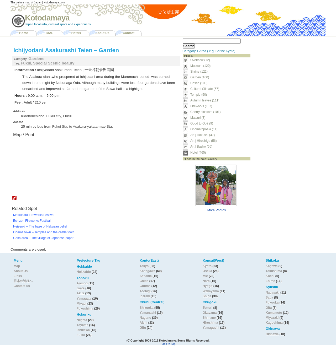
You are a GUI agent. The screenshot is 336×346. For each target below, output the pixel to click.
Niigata (82, 320)
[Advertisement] (285, 69)
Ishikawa (84, 330)
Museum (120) (202, 66)
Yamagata (84, 298)
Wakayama (211, 291)
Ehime (270, 281)
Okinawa (272, 334)
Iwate (81, 288)
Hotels (76, 33)
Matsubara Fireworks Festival (33, 215)
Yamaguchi (211, 327)
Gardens (36, 58)
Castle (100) (198, 83)
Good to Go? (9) (201, 123)
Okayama (210, 313)
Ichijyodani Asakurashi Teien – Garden (66, 50)
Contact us (22, 286)
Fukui (26, 63)
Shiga (207, 296)
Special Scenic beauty (54, 63)
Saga (269, 297)
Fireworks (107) (201, 106)
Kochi (270, 276)
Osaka (207, 271)
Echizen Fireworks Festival (32, 221)
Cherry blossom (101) (205, 112)
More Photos (216, 210)
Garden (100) (199, 77)
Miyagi (82, 303)
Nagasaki (273, 292)
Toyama (82, 325)
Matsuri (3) (197, 118)
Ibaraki (145, 296)
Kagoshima (274, 323)
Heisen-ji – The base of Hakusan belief (40, 226)
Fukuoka (272, 302)
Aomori (82, 283)
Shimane (209, 318)
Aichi (143, 323)
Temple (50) (198, 94)
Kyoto (207, 266)
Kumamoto (274, 313)
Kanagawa (147, 271)
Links (18, 276)
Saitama (146, 276)
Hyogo (207, 286)
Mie (205, 276)
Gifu (143, 327)
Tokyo (145, 266)
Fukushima (85, 308)
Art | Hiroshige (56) (203, 141)
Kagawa (271, 266)
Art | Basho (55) (201, 146)
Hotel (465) (198, 152)
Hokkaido (84, 272)
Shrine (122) (199, 71)
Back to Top (167, 343)
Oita (269, 308)
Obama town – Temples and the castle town (43, 232)
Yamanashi (148, 313)
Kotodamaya (47, 17)
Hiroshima (210, 323)
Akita (81, 293)
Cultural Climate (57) (204, 89)
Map (17, 266)
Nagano (146, 318)
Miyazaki (272, 318)
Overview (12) (200, 60)
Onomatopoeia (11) (203, 129)
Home (23, 33)
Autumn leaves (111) (204, 100)
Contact (129, 33)
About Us (102, 33)
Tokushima (274, 271)
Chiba (144, 281)
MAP (50, 33)
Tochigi (145, 291)
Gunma (145, 286)
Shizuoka (147, 308)
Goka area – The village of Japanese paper (43, 238)
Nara (207, 281)
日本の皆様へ (23, 281)
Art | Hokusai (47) (202, 135)
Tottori (207, 308)
